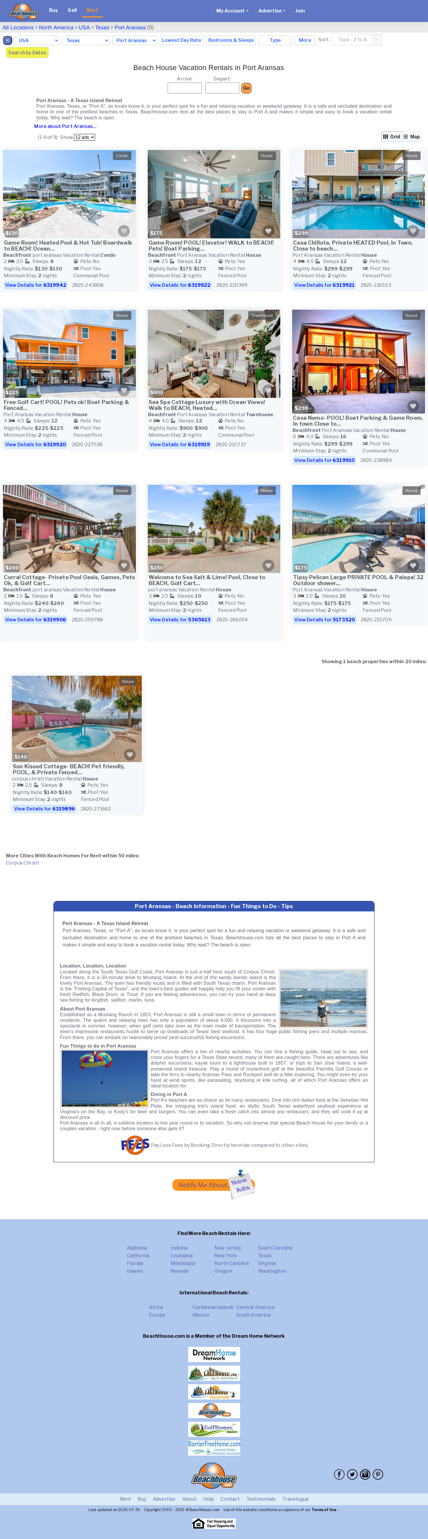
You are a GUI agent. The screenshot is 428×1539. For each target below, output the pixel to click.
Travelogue (295, 1499)
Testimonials (261, 1499)
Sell (72, 10)
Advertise (164, 1499)
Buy (53, 10)
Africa (156, 1307)
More (305, 40)
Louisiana (182, 1255)
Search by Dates (27, 53)
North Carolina (231, 1263)
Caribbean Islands (213, 1307)
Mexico (201, 1315)
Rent (92, 10)
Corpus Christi (22, 863)
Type (275, 40)
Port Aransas (130, 28)
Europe (157, 1315)
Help (208, 1499)
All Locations (18, 28)
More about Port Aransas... (65, 126)
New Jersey (227, 1248)
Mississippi (183, 1263)
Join (300, 11)
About (189, 1499)
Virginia (267, 1263)
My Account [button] (230, 11)
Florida (135, 1263)
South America (253, 1315)
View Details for (35, 285)
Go (246, 88)
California (138, 1255)
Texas (102, 28)
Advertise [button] (270, 11)
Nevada (179, 1271)
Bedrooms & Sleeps (231, 40)
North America (56, 28)
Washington (272, 1271)
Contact (230, 1499)
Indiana (179, 1248)
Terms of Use (323, 1510)
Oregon (223, 1271)
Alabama (137, 1248)
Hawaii (134, 1271)
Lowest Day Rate (181, 40)
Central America (255, 1307)
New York (225, 1255)
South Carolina (275, 1248)
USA (84, 28)
